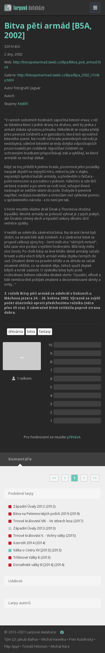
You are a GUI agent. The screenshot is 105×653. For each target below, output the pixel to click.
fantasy (45, 331)
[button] (24, 7)
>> (95, 478)
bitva (31, 331)
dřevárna (15, 331)
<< (54, 478)
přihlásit (73, 436)
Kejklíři (23, 103)
